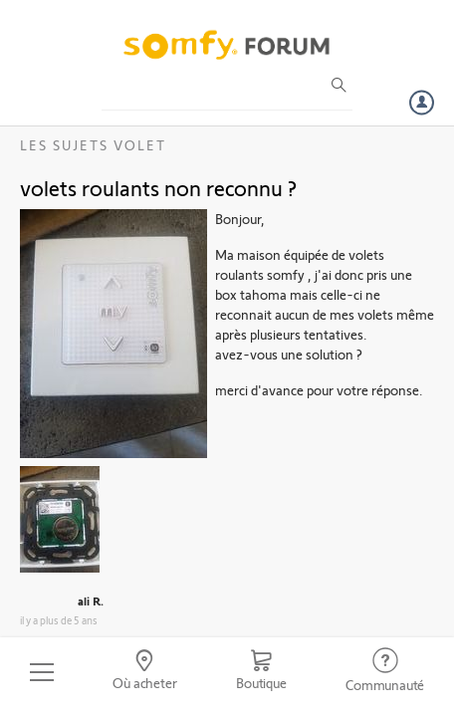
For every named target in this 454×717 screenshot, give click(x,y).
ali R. (91, 600)
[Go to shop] (261, 672)
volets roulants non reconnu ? (158, 187)
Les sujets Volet (93, 144)
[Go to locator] (145, 672)
